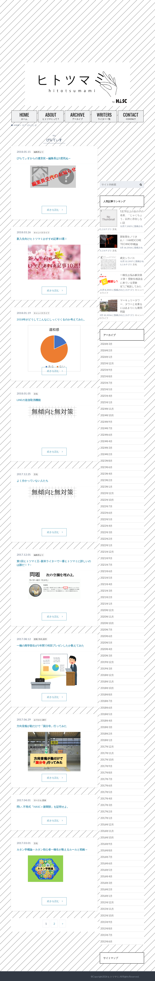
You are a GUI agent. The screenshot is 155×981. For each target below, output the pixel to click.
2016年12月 (107, 823)
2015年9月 (106, 921)
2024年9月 (106, 421)
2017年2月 (106, 810)
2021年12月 (107, 551)
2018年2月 (106, 732)
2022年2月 (106, 538)
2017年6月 (106, 784)
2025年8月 (106, 376)
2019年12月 (107, 661)
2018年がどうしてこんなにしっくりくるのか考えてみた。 (51, 319)
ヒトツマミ (113, 975)
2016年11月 (107, 830)
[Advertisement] (76, 24)
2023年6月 (106, 467)
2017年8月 (106, 771)
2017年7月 (106, 778)
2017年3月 (106, 804)
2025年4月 (106, 395)
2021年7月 (106, 564)
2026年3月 (106, 343)
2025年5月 (106, 389)
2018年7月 (106, 700)
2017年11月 (107, 752)
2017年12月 (107, 745)
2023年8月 (106, 460)
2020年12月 (107, 609)
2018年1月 (106, 739)
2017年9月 (106, 765)
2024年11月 (107, 408)
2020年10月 (107, 622)
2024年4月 (106, 441)
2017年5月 (106, 791)
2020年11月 (107, 616)
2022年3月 (106, 531)
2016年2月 (106, 888)
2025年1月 (106, 402)
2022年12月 (107, 492)
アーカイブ (77, 115)
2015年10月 (107, 914)
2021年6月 (106, 570)
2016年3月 (106, 882)
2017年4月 (106, 797)
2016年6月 (106, 862)
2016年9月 (106, 843)
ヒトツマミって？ (50, 115)
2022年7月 (106, 505)
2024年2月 (106, 454)
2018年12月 (107, 674)
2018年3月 (106, 726)
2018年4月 (106, 719)
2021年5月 (106, 577)
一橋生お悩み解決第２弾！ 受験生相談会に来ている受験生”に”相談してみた (131, 280)
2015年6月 (106, 940)
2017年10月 (107, 758)
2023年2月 (106, 479)
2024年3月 (106, 447)
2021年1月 (106, 603)
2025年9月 (106, 369)
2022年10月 (107, 499)
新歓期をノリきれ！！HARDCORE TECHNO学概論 (130, 240)
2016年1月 (106, 895)
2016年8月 (106, 849)
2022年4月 (106, 525)
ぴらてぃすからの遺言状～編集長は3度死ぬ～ (44, 158)
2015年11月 (107, 908)
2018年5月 (106, 713)
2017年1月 (106, 817)
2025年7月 (106, 382)
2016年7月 (106, 856)
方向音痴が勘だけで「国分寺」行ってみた (42, 726)
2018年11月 (107, 680)
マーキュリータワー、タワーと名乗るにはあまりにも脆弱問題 (131, 306)
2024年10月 (107, 415)
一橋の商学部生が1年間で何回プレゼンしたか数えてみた (50, 645)
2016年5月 (106, 869)
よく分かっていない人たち (32, 480)
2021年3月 (106, 590)
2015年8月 (106, 927)
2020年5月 (106, 642)
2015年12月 (107, 901)
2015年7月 (106, 934)
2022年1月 (106, 544)
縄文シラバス (127, 257)
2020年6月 (106, 635)
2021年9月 (106, 557)
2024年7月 (106, 428)
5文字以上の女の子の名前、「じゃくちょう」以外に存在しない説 (132, 217)
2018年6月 (106, 706)
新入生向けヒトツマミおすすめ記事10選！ (42, 238)
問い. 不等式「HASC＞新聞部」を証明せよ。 (43, 806)
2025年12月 (107, 363)
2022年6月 (106, 512)
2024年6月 (106, 434)
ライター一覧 (104, 115)
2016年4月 (106, 875)
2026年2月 (106, 350)
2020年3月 (106, 655)
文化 (114, 229)
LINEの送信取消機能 (29, 399)
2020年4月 (106, 648)
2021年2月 (106, 596)
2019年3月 (106, 668)
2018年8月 (106, 693)
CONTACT (130, 115)
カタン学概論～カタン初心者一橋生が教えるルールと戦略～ (52, 849)
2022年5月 (106, 518)
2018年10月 (107, 687)
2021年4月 (106, 583)
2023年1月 (106, 486)
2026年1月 (106, 356)
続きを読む (53, 209)
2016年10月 (107, 836)
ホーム (24, 115)
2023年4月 (106, 473)
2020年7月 (106, 629)
